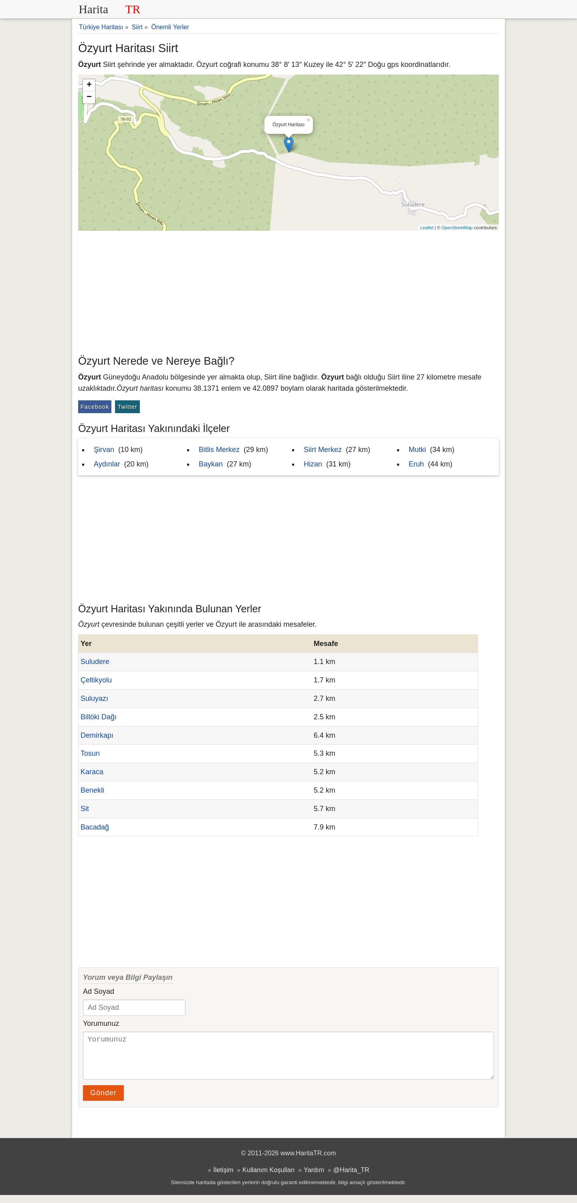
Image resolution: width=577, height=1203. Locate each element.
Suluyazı (94, 698)
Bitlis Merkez (219, 450)
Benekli (92, 790)
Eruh (416, 464)
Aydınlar (107, 464)
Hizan (313, 464)
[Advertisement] (288, 291)
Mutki (417, 450)
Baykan (211, 464)
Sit (85, 809)
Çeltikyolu (96, 680)
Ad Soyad (98, 991)
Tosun (90, 753)
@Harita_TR (351, 1177)
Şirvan (104, 450)
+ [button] (89, 85)
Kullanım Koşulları (268, 1177)
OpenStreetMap (457, 227)
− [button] (89, 97)
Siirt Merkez (323, 450)
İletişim (223, 1177)
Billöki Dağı (99, 717)
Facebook (95, 407)
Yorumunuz (101, 1023)
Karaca (92, 772)
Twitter (127, 407)
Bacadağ (95, 827)
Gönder (103, 1101)
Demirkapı (97, 735)
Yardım (314, 1177)
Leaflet (427, 227)
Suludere (95, 662)
